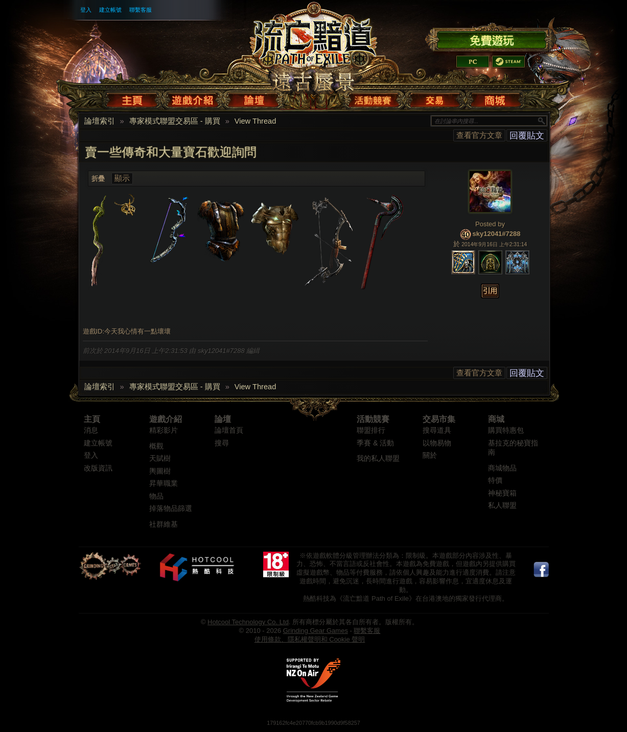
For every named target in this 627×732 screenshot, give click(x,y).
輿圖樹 (160, 471)
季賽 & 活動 (375, 443)
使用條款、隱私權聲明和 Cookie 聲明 (309, 639)
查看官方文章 (479, 135)
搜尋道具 (437, 430)
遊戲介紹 (165, 419)
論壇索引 (99, 121)
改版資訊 (98, 468)
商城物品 (502, 468)
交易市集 (439, 419)
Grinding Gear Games (315, 630)
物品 (156, 496)
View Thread (255, 121)
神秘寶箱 (502, 493)
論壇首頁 (229, 430)
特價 (495, 480)
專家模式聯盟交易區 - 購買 (174, 121)
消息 (91, 430)
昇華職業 (163, 483)
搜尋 (222, 443)
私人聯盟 (502, 505)
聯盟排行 (371, 430)
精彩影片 (163, 430)
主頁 (92, 419)
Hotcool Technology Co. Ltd (248, 622)
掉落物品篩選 (170, 508)
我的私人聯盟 (378, 458)
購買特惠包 (506, 430)
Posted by (490, 224)
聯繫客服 (140, 10)
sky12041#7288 (497, 234)
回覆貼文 (526, 135)
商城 (496, 419)
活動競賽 (373, 419)
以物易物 (437, 443)
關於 (430, 455)
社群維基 (163, 524)
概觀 (156, 446)
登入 (85, 10)
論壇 (223, 419)
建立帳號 (110, 10)
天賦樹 (160, 458)
